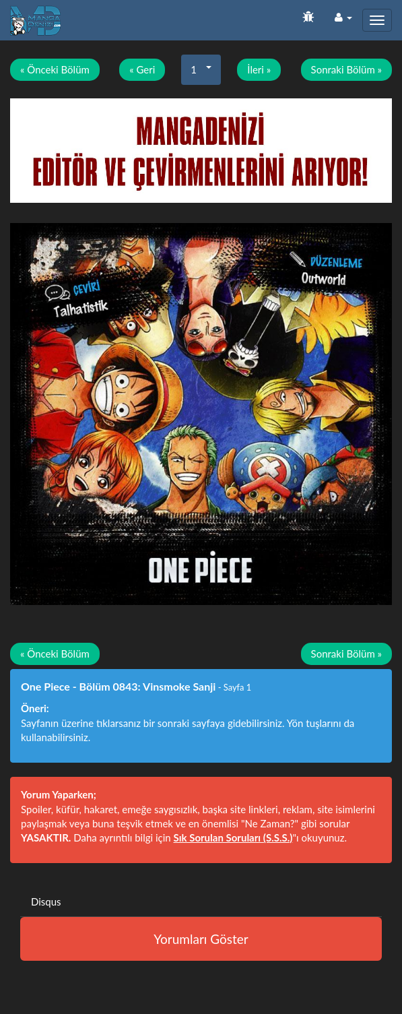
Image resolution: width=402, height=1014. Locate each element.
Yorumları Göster (201, 939)
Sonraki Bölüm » (346, 69)
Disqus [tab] (46, 901)
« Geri (142, 69)
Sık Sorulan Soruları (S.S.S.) (233, 837)
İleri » (259, 69)
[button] (343, 17)
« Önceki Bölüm (55, 69)
